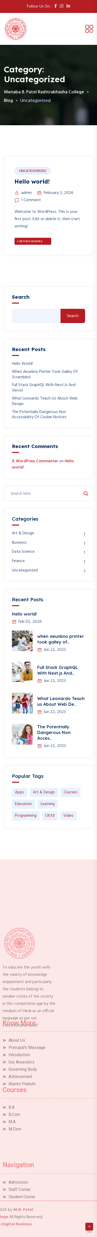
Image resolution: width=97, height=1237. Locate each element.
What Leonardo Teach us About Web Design (45, 401)
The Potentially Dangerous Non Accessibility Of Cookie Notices (39, 414)
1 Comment (31, 200)
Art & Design (23, 533)
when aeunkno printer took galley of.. (60, 639)
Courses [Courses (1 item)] (70, 792)
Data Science (23, 552)
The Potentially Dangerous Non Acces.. (54, 732)
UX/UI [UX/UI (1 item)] (50, 816)
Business (19, 543)
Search (20, 297)
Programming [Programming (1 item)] (25, 816)
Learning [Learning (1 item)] (48, 804)
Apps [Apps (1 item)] (19, 792)
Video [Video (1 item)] (68, 816)
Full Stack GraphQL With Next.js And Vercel (44, 387)
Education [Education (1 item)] (23, 804)
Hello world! (32, 181)
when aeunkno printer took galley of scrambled (45, 374)
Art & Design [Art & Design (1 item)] (44, 792)
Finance (18, 561)
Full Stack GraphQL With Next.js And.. (57, 670)
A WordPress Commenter (35, 461)
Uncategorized (32, 171)
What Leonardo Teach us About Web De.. (61, 701)
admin (26, 193)
